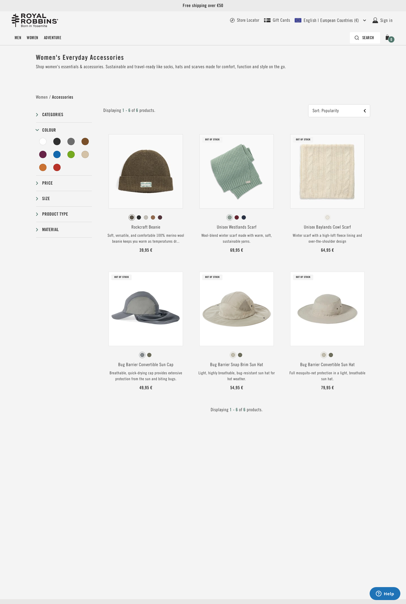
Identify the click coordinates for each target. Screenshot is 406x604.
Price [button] (47, 183)
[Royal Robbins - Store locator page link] (244, 20)
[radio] (132, 217)
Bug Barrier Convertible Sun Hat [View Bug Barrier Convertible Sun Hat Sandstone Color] (327, 364)
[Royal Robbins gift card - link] (277, 20)
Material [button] (50, 229)
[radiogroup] (146, 217)
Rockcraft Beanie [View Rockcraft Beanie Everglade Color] (145, 227)
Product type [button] (55, 214)
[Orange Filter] (43, 167)
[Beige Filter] (85, 154)
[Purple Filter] (43, 154)
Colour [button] (49, 130)
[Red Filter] (57, 167)
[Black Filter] (57, 141)
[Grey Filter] (71, 141)
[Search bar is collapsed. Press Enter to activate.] (365, 38)
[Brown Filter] (85, 141)
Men (18, 38)
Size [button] (46, 198)
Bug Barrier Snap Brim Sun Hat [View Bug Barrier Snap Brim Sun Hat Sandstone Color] (236, 364)
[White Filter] (43, 141)
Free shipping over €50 (203, 5)
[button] (388, 38)
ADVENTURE (52, 38)
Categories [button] (52, 114)
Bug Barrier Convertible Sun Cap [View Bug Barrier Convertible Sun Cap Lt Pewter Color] (145, 364)
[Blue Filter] (57, 154)
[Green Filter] (71, 154)
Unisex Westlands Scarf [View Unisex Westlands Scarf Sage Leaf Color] (237, 227)
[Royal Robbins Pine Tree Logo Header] (34, 20)
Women (32, 38)
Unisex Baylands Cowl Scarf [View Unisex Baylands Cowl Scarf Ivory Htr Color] (327, 227)
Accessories (62, 97)
